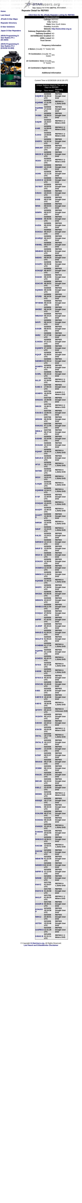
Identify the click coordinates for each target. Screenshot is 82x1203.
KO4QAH (39, 503)
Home (3, 11)
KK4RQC (39, 238)
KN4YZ (38, 884)
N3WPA (38, 212)
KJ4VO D (39, 180)
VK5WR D (39, 568)
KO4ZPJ (38, 264)
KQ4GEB (39, 581)
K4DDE (38, 671)
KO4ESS (39, 658)
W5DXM (38, 419)
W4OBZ (38, 309)
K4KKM (38, 723)
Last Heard (5, 15)
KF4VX (38, 665)
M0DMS (38, 794)
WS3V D (38, 555)
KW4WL (38, 245)
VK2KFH (39, 716)
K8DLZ (38, 788)
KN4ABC (39, 167)
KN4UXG (39, 426)
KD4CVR (39, 283)
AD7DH (38, 923)
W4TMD (38, 471)
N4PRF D (39, 872)
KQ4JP (38, 355)
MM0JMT (39, 148)
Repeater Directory (9, 23)
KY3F (37, 497)
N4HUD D (39, 632)
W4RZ (37, 335)
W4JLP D (39, 639)
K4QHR (38, 122)
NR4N (37, 206)
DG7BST (39, 186)
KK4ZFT (38, 510)
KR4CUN (39, 684)
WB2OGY (39, 316)
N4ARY (38, 749)
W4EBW (38, 219)
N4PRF (38, 619)
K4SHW (38, 439)
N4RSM (38, 523)
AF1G (37, 464)
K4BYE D (39, 697)
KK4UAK (39, 445)
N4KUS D (39, 458)
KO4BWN (39, 645)
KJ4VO (38, 135)
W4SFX (38, 587)
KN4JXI (38, 775)
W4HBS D (39, 607)
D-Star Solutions (8, 27)
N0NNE (38, 878)
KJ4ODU (39, 342)
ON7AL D (39, 742)
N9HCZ (38, 917)
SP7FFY (38, 710)
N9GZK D (39, 154)
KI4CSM (38, 846)
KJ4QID (38, 484)
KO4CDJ (39, 232)
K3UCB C (39, 413)
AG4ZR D (39, 904)
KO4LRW (39, 813)
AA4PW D (39, 930)
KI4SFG (38, 141)
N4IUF (37, 529)
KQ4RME (39, 102)
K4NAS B (39, 936)
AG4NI (38, 174)
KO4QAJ (39, 613)
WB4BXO (39, 251)
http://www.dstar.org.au (61, 29)
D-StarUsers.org (37, 943)
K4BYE (38, 704)
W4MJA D (39, 839)
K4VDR (38, 329)
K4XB (37, 199)
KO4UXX (39, 561)
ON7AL (38, 736)
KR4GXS (39, 400)
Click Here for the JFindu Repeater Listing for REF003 (51, 15)
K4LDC (38, 535)
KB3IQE (38, 800)
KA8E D (38, 387)
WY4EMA (39, 303)
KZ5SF (38, 755)
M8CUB (38, 781)
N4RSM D (39, 542)
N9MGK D (39, 574)
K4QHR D (39, 96)
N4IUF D (38, 548)
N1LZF (38, 380)
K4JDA (38, 225)
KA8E (37, 128)
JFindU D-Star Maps (9, 19)
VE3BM (38, 768)
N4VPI (37, 322)
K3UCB (38, 729)
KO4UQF (39, 271)
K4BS (37, 691)
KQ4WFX (39, 348)
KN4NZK (39, 826)
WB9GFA (39, 600)
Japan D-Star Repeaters (11, 31)
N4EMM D (39, 361)
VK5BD (38, 115)
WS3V (37, 477)
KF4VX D (39, 678)
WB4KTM (39, 859)
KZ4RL (38, 374)
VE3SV (38, 161)
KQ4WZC (39, 290)
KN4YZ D (39, 891)
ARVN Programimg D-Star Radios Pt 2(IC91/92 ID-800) (10, 46)
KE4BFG (39, 393)
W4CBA (38, 594)
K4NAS (38, 193)
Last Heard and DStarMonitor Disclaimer (41, 945)
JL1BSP (38, 626)
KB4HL (38, 807)
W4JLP (38, 897)
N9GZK (38, 406)
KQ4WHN (39, 490)
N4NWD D (39, 865)
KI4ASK (38, 277)
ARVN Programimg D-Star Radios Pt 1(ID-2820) (10, 38)
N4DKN (38, 258)
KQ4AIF (38, 451)
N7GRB (38, 296)
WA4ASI (38, 762)
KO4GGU (39, 820)
